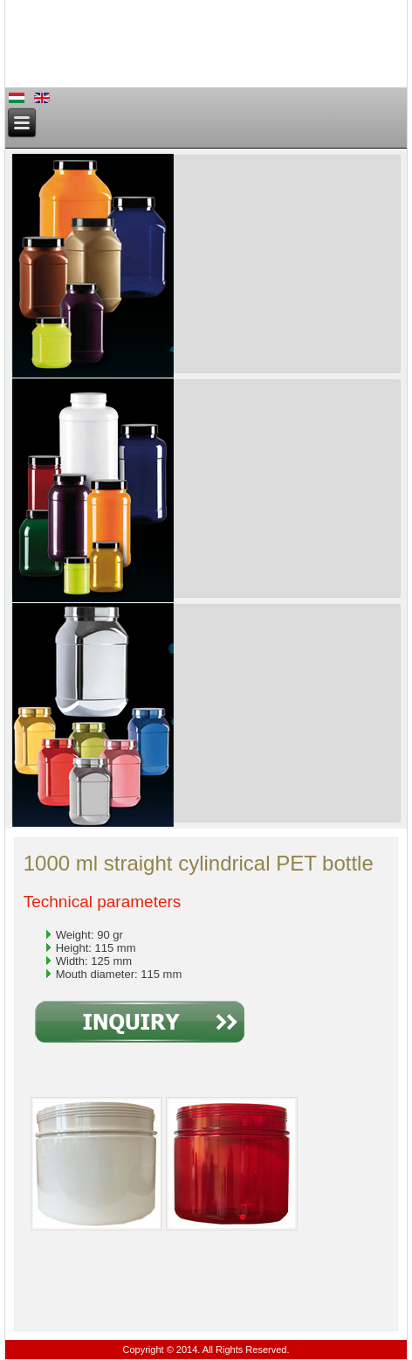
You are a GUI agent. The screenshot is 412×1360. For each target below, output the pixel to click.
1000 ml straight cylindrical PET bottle (199, 863)
